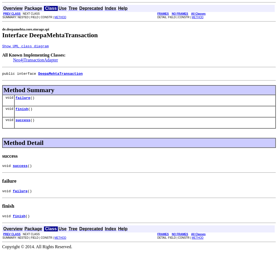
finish (21, 112)
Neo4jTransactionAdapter (35, 60)
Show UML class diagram (25, 46)
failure (22, 100)
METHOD (60, 17)
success (22, 124)
